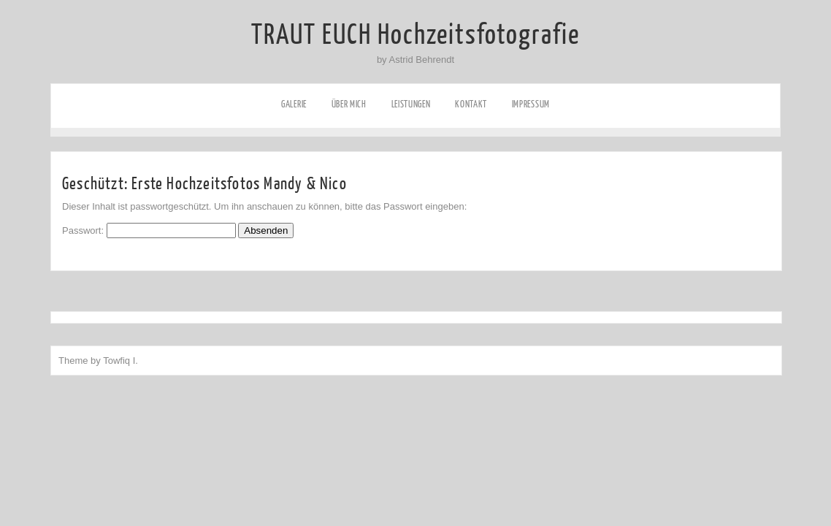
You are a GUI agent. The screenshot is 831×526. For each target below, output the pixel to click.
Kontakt (471, 104)
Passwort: (149, 230)
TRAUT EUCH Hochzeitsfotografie (415, 35)
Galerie (294, 104)
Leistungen (411, 104)
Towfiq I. (120, 360)
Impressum (531, 104)
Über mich (349, 104)
